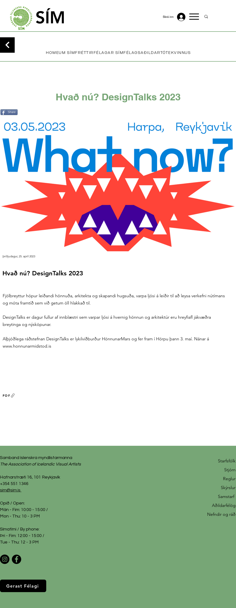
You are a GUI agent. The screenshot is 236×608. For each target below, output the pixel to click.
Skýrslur (228, 487)
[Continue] (7, 45)
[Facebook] (16, 559)
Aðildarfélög (224, 505)
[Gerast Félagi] (23, 586)
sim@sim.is (10, 490)
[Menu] (194, 16)
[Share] (9, 112)
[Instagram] (4, 559)
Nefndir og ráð (221, 514)
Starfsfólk (227, 461)
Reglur (229, 478)
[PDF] (9, 395)
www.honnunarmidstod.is (27, 346)
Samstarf (227, 496)
